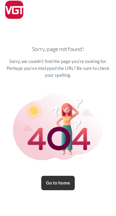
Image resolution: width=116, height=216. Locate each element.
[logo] (14, 9)
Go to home (58, 183)
